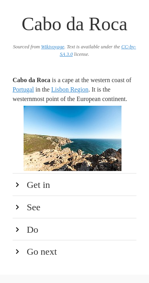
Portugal (23, 89)
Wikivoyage (52, 47)
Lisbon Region (69, 89)
